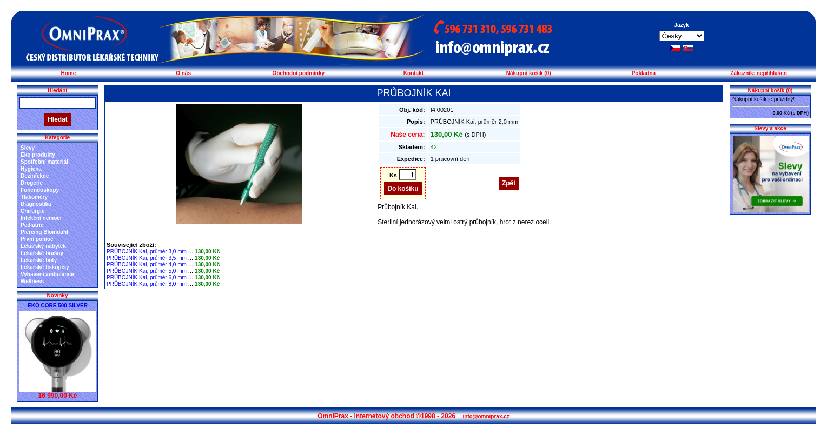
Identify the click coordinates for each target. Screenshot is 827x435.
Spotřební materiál (44, 162)
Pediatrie (32, 225)
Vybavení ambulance (47, 274)
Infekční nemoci (41, 218)
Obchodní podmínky (298, 73)
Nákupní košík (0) (528, 73)
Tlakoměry (34, 197)
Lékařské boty (39, 260)
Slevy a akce (770, 128)
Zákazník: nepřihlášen (758, 73)
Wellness (32, 281)
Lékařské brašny (42, 253)
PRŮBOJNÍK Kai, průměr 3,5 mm (147, 258)
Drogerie (32, 183)
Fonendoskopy (40, 190)
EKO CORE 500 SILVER (58, 306)
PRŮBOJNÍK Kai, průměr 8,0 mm (147, 284)
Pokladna (644, 73)
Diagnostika (36, 204)
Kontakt (413, 73)
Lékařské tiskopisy (45, 267)
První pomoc (37, 239)
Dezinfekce (35, 176)
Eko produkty (38, 155)
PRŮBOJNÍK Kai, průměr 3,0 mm (147, 252)
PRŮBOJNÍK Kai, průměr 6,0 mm (147, 277)
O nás (183, 73)
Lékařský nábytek (43, 246)
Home (68, 73)
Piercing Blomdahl (44, 232)
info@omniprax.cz (485, 416)
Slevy (28, 148)
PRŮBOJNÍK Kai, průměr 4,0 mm (147, 264)
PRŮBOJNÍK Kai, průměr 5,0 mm (147, 271)
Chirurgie (32, 211)
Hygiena (31, 169)
